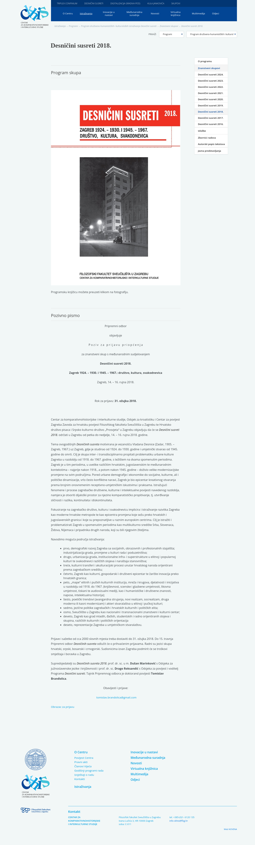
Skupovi (180, 3)
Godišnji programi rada (89, 771)
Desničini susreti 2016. (211, 124)
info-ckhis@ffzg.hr (179, 820)
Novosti (156, 13)
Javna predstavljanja (210, 155)
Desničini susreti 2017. (211, 118)
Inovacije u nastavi (110, 13)
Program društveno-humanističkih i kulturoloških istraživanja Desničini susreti (121, 26)
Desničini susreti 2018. (197, 26)
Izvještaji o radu (84, 775)
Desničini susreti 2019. (211, 105)
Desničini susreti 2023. (211, 80)
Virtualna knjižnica (177, 13)
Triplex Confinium (67, 3)
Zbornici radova (207, 137)
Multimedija (200, 13)
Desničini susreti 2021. (211, 93)
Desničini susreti (95, 3)
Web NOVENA (230, 829)
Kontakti (79, 779)
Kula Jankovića (159, 3)
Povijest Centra (84, 758)
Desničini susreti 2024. (211, 74)
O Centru (68, 13)
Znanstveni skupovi (173, 26)
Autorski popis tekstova (206, 146)
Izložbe (202, 131)
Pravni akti (81, 762)
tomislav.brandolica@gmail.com (116, 698)
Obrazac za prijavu (63, 707)
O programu (205, 61)
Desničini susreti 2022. (211, 87)
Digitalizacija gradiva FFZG (127, 3)
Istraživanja (87, 13)
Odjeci (217, 13)
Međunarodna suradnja (135, 13)
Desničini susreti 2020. (211, 99)
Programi (74, 26)
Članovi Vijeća (83, 766)
